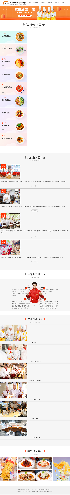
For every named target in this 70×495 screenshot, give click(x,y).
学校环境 (57, 2)
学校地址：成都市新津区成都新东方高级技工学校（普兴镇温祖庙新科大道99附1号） (35, 491)
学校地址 (43, 2)
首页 (30, 2)
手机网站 (39, 489)
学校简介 (35, 2)
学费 (63, 2)
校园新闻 (50, 2)
